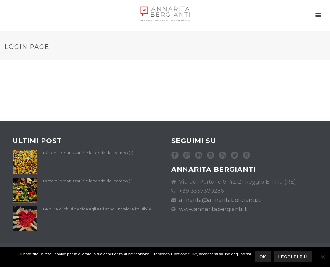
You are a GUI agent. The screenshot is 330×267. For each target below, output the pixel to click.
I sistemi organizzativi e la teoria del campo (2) (88, 152)
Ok (262, 256)
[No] (322, 257)
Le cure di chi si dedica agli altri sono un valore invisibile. (97, 209)
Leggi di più (292, 256)
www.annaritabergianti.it (213, 209)
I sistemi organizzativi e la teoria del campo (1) (87, 180)
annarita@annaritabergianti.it (220, 200)
